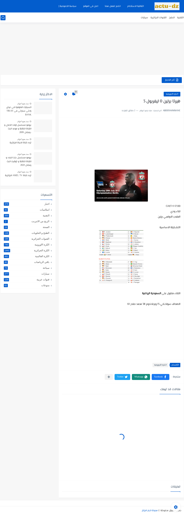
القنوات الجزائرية (159, 18)
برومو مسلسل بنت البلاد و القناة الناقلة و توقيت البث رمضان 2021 (18, 161)
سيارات (144, 18)
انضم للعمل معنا (113, 6)
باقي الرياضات (26, 262)
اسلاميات (26, 209)
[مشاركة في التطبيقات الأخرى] (109, 377)
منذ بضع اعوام (23, 103)
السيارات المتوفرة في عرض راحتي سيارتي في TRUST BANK (18, 111)
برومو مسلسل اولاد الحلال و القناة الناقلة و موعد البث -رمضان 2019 (17, 129)
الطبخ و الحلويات (26, 232)
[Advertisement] (92, 49)
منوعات (26, 285)
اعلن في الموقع (90, 6)
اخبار (26, 203)
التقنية (180, 18)
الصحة (26, 227)
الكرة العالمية (26, 256)
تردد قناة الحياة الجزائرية (20, 143)
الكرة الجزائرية (26, 250)
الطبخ (172, 18)
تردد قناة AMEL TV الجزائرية (18, 175)
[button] (160, 377)
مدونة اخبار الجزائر (150, 511)
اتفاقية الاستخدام (135, 6)
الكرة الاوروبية (172, 94)
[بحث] (2, 17)
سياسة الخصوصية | (67, 6)
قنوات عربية (26, 279)
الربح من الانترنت (26, 221)
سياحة (26, 267)
